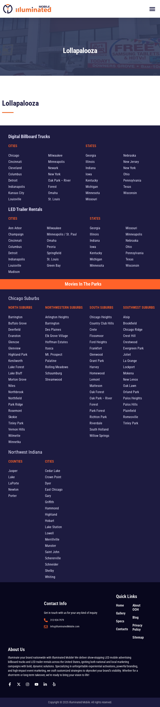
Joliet (127, 355)
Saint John (52, 552)
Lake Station (53, 527)
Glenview (14, 348)
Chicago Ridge (132, 330)
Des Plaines (53, 330)
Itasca (49, 348)
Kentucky (92, 180)
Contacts (122, 629)
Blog (135, 617)
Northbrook (15, 392)
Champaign (16, 234)
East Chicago (53, 490)
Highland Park (17, 355)
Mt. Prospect (53, 355)
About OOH (136, 607)
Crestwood (130, 342)
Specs (120, 621)
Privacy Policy (137, 627)
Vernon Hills (16, 429)
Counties (15, 461)
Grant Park (97, 361)
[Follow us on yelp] (55, 684)
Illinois (90, 162)
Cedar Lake (52, 471)
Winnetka (14, 442)
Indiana (91, 168)
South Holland (99, 429)
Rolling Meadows (56, 367)
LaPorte (13, 483)
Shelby (49, 571)
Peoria (51, 247)
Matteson (96, 386)
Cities (12, 146)
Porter (12, 496)
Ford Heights (98, 342)
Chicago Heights (101, 317)
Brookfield (130, 323)
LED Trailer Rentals (25, 209)
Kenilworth (15, 361)
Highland (51, 514)
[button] (152, 9)
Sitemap (138, 637)
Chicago (13, 155)
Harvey (94, 367)
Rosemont (15, 411)
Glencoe (13, 342)
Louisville (14, 199)
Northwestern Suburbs (64, 308)
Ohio (126, 174)
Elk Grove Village (56, 336)
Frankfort (96, 348)
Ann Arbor (15, 228)
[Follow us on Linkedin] (46, 684)
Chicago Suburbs (23, 298)
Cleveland (15, 168)
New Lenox (130, 379)
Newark (53, 168)
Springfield (54, 253)
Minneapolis (56, 162)
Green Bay (54, 265)
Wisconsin (130, 193)
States (91, 146)
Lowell (49, 533)
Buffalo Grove (17, 323)
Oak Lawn (129, 386)
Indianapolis (16, 187)
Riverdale (96, 423)
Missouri (91, 199)
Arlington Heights (57, 317)
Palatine (50, 361)
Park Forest (97, 411)
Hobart (49, 521)
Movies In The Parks (83, 284)
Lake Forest (16, 367)
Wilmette (14, 436)
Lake (11, 477)
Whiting (50, 577)
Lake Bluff (15, 373)
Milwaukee (55, 155)
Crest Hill (129, 336)
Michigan (92, 187)
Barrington (15, 317)
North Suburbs (20, 308)
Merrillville (52, 539)
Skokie (12, 417)
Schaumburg (53, 373)
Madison (14, 272)
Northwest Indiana (25, 452)
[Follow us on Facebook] (11, 684)
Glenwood (96, 355)
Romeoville (130, 417)
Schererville (53, 558)
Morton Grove (17, 379)
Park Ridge (15, 404)
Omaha (53, 193)
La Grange (130, 361)
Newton (13, 490)
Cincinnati (15, 162)
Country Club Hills (102, 323)
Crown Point (53, 477)
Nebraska (129, 155)
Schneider (51, 564)
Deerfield (14, 330)
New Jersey (131, 162)
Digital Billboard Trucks (29, 136)
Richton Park (98, 417)
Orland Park (131, 392)
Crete (93, 330)
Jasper (13, 471)
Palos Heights (132, 398)
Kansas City (16, 193)
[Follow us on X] (20, 684)
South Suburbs (101, 308)
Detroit (13, 180)
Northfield (15, 398)
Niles (11, 386)
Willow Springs (99, 436)
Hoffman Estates (56, 342)
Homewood (97, 373)
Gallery (120, 613)
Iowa (89, 174)
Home (120, 605)
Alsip (126, 317)
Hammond (52, 508)
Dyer (48, 483)
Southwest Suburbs (139, 308)
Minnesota (93, 193)
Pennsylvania (132, 180)
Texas (127, 187)
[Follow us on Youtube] (37, 684)
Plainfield (129, 411)
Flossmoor (97, 336)
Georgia (91, 155)
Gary (48, 496)
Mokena (128, 373)
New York (54, 174)
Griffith (49, 502)
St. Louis (54, 199)
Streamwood (53, 379)
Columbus (15, 174)
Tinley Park (15, 423)
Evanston (14, 336)
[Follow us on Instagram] (28, 684)
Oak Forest (97, 392)
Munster (50, 546)
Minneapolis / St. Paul (62, 234)
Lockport (129, 367)
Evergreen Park (133, 348)
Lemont (95, 379)
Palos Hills (130, 404)
